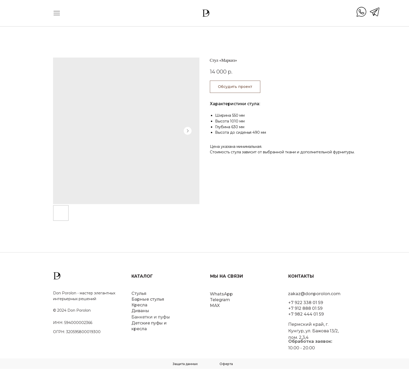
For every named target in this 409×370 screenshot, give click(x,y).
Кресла (139, 304)
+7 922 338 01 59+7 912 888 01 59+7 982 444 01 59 (306, 308)
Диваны (140, 310)
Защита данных (185, 364)
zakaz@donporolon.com (314, 293)
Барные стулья (147, 299)
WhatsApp (221, 293)
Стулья (138, 293)
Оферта (226, 364)
